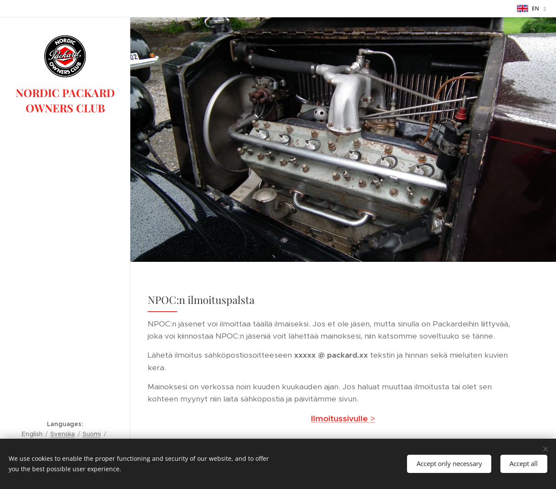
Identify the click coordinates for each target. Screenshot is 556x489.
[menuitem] (65, 248)
